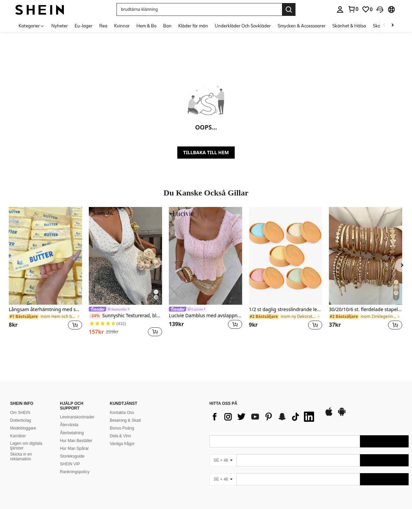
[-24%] (95, 316)
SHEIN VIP (70, 464)
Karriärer (18, 436)
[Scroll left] (384, 25)
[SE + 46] (222, 460)
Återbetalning (72, 433)
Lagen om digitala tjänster (26, 445)
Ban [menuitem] (167, 25)
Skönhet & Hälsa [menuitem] (349, 25)
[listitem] (45, 272)
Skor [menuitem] (377, 25)
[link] (352, 9)
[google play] (341, 415)
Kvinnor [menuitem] (122, 25)
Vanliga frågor (122, 443)
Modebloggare (23, 428)
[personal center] (340, 9)
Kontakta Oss (122, 412)
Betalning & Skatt (125, 420)
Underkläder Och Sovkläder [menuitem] (243, 25)
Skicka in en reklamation (21, 456)
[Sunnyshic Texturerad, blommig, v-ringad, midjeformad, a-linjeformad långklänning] (125, 256)
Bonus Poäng (122, 428)
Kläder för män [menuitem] (193, 25)
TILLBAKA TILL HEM (206, 152)
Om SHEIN (20, 412)
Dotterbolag (20, 420)
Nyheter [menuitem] (59, 25)
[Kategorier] (31, 25)
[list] (263, 417)
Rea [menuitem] (103, 25)
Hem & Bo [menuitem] (146, 25)
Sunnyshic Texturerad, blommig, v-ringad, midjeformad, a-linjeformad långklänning (125, 316)
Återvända (69, 424)
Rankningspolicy (74, 471)
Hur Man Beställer (76, 440)
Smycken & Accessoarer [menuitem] (302, 25)
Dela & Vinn (120, 436)
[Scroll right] (392, 25)
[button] (199, 9)
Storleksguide (72, 456)
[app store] (329, 415)
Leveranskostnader (77, 417)
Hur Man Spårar (74, 448)
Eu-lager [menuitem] (84, 25)
